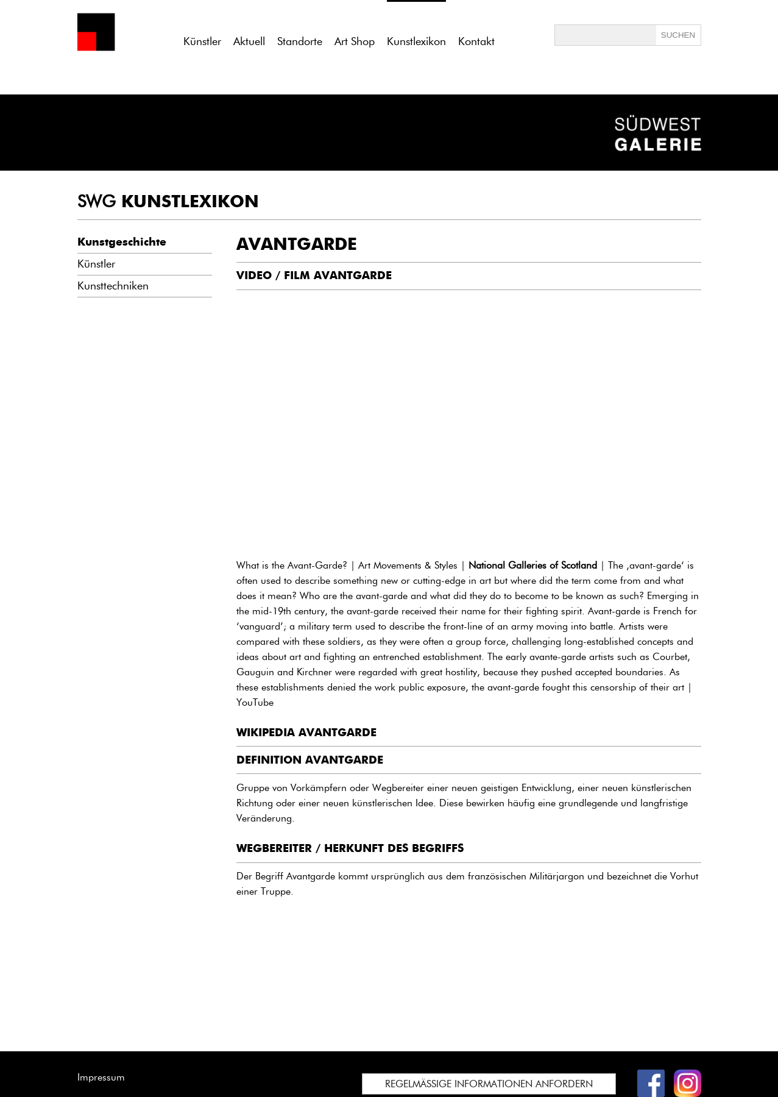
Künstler (202, 41)
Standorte (299, 41)
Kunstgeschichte (121, 242)
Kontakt (476, 41)
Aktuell (249, 41)
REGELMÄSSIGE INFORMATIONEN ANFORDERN (489, 1084)
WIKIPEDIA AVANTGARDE (306, 732)
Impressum (101, 1077)
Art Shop (354, 41)
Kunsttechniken (113, 286)
